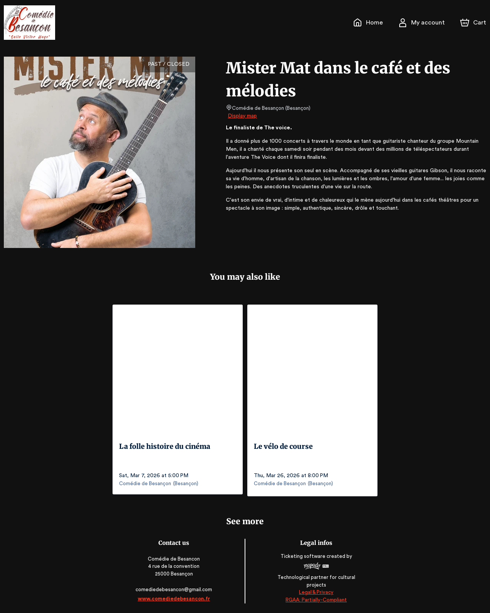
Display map (242, 116)
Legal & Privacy (315, 590)
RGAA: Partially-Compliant (315, 598)
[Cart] (474, 22)
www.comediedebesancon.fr (174, 597)
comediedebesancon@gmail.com (174, 587)
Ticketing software (303, 557)
